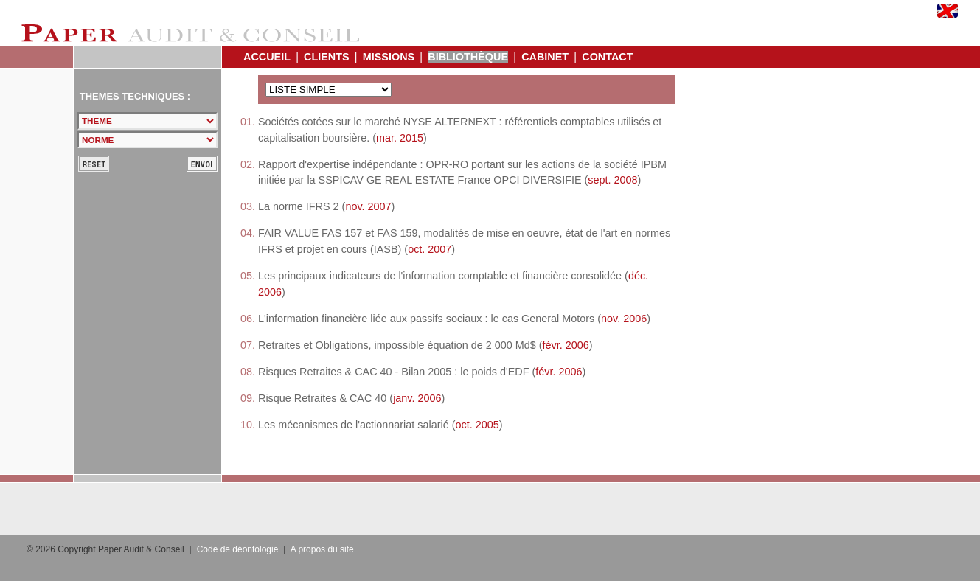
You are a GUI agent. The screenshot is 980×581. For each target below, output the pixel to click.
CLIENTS (327, 57)
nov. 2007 (368, 206)
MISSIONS (388, 57)
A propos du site (322, 549)
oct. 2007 (429, 249)
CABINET (545, 57)
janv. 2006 (417, 398)
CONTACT (607, 57)
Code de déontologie (238, 549)
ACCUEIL (267, 57)
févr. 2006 (566, 345)
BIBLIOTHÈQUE (468, 57)
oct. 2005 (477, 425)
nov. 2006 (624, 318)
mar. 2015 (399, 138)
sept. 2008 (612, 180)
